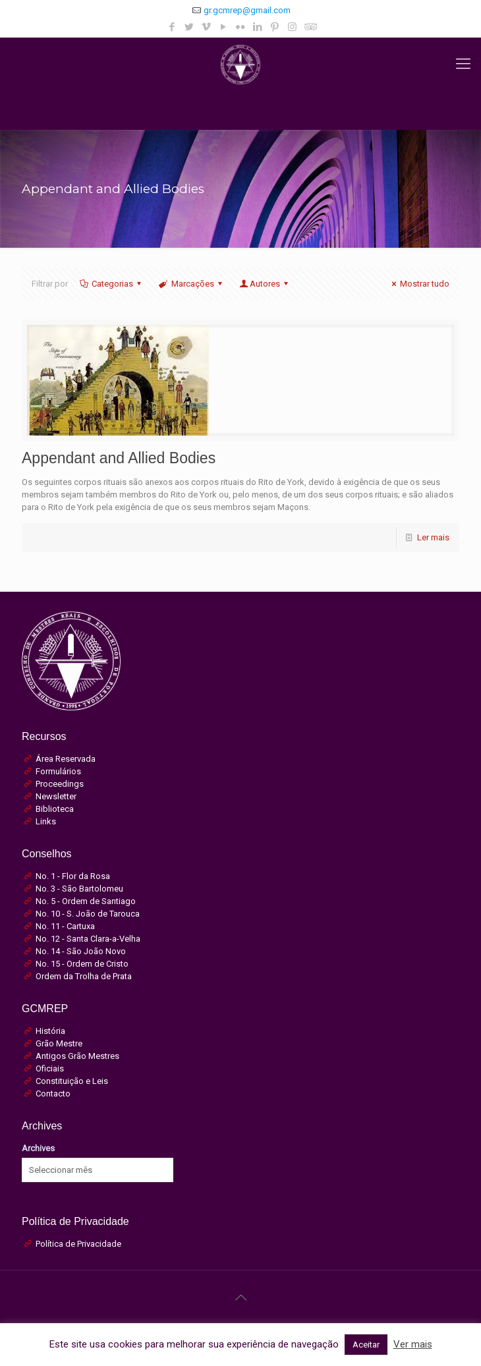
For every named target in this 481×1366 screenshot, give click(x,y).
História (50, 1031)
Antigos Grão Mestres (77, 1056)
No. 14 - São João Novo (81, 951)
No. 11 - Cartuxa (65, 926)
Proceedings (60, 784)
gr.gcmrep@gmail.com (247, 10)
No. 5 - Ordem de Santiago (86, 901)
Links (46, 821)
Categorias (111, 284)
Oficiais (50, 1068)
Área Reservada (66, 759)
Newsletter (56, 796)
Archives (38, 1148)
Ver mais (412, 1344)
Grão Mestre (59, 1043)
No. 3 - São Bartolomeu (79, 889)
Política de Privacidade (78, 1244)
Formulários (58, 771)
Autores (265, 284)
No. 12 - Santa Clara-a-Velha (88, 939)
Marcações (191, 284)
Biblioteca (55, 809)
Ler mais (433, 537)
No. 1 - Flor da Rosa (73, 876)
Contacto (53, 1093)
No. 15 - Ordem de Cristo (82, 964)
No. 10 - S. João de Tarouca (88, 914)
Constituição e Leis (72, 1081)
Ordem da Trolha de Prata (84, 976)
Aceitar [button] (366, 1345)
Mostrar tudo (418, 284)
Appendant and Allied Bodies (118, 458)
